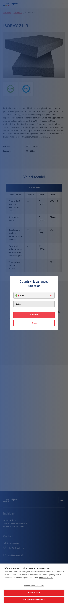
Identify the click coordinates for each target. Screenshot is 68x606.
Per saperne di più (46, 577)
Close (34, 323)
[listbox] (34, 295)
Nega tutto (34, 593)
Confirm (34, 314)
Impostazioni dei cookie (34, 586)
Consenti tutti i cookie (34, 600)
